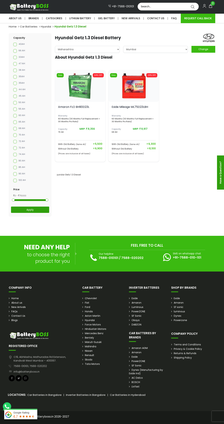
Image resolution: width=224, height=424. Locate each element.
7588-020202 (132, 258)
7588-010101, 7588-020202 (30, 366)
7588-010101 (108, 258)
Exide (135, 298)
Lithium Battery (80, 18)
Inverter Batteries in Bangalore (86, 395)
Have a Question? (220, 172)
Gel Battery (106, 18)
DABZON (136, 324)
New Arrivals (131, 18)
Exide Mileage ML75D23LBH (130, 107)
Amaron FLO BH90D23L (73, 107)
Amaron (136, 302)
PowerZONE (138, 311)
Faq (174, 18)
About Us (15, 18)
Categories (54, 18)
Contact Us (155, 18)
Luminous (137, 307)
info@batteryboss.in (27, 371)
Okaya (135, 320)
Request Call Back (198, 18)
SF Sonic (137, 316)
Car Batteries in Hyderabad (127, 395)
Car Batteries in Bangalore (44, 395)
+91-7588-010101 (121, 6)
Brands (34, 18)
